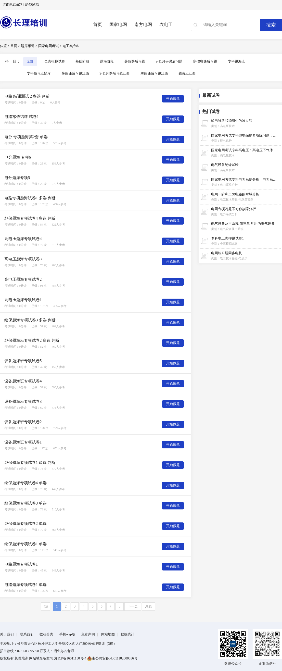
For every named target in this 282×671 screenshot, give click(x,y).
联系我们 (27, 634)
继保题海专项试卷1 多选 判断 (29, 462)
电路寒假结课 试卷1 (21, 116)
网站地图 (108, 634)
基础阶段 (82, 61)
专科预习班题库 (39, 73)
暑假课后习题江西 (75, 73)
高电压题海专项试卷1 (23, 300)
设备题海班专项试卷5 (23, 361)
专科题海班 (236, 61)
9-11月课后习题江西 (115, 73)
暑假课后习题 (134, 61)
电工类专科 (71, 46)
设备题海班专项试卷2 (23, 422)
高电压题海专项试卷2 (23, 279)
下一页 (133, 606)
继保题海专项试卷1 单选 (25, 544)
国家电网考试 (48, 46)
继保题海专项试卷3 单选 (25, 503)
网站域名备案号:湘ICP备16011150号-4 (58, 658)
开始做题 (173, 99)
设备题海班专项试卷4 (23, 381)
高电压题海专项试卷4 (23, 239)
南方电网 (143, 24)
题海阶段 (107, 61)
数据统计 (127, 634)
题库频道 (28, 46)
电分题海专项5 (17, 178)
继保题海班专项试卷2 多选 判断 (31, 340)
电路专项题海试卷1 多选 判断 (29, 198)
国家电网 (118, 24)
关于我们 (7, 634)
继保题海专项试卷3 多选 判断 (29, 320)
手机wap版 (67, 634)
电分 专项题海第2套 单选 (26, 137)
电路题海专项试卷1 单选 (25, 584)
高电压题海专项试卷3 (23, 259)
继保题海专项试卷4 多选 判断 (29, 218)
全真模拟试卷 (54, 61)
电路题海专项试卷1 (21, 564)
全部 (30, 61)
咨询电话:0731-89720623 (20, 5)
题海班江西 (187, 73)
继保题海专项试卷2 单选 (25, 523)
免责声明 (88, 634)
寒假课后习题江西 (154, 73)
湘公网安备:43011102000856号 (112, 658)
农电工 (166, 24)
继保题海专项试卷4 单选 (25, 483)
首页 (97, 24)
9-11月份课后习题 (169, 61)
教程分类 (46, 634)
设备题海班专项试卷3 (23, 401)
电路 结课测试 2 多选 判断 (27, 96)
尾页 (148, 606)
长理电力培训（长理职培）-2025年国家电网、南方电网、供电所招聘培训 (39, 22)
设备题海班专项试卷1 (23, 442)
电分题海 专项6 (17, 157)
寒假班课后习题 (205, 61)
